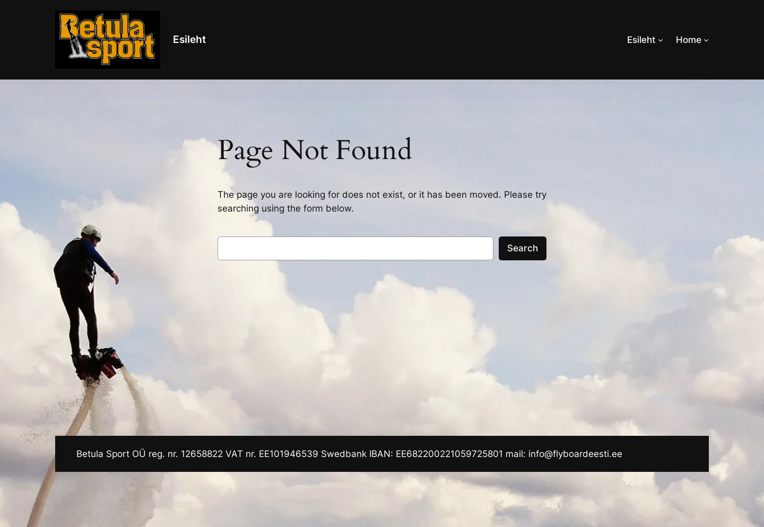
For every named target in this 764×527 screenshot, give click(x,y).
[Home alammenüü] (706, 39)
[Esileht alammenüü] (660, 39)
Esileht (189, 39)
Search (522, 248)
